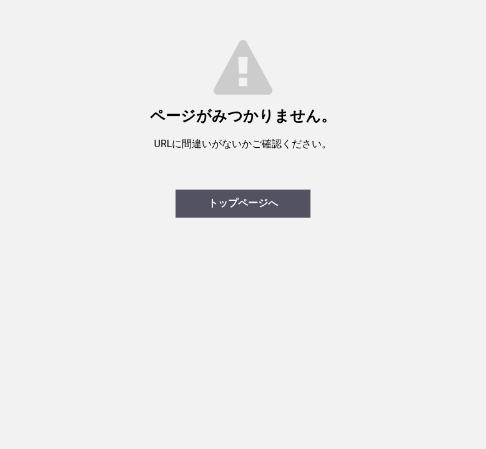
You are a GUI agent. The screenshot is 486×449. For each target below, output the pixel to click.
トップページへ (243, 203)
